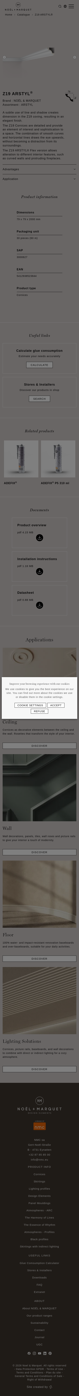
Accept (55, 705)
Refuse (39, 711)
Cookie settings (30, 705)
